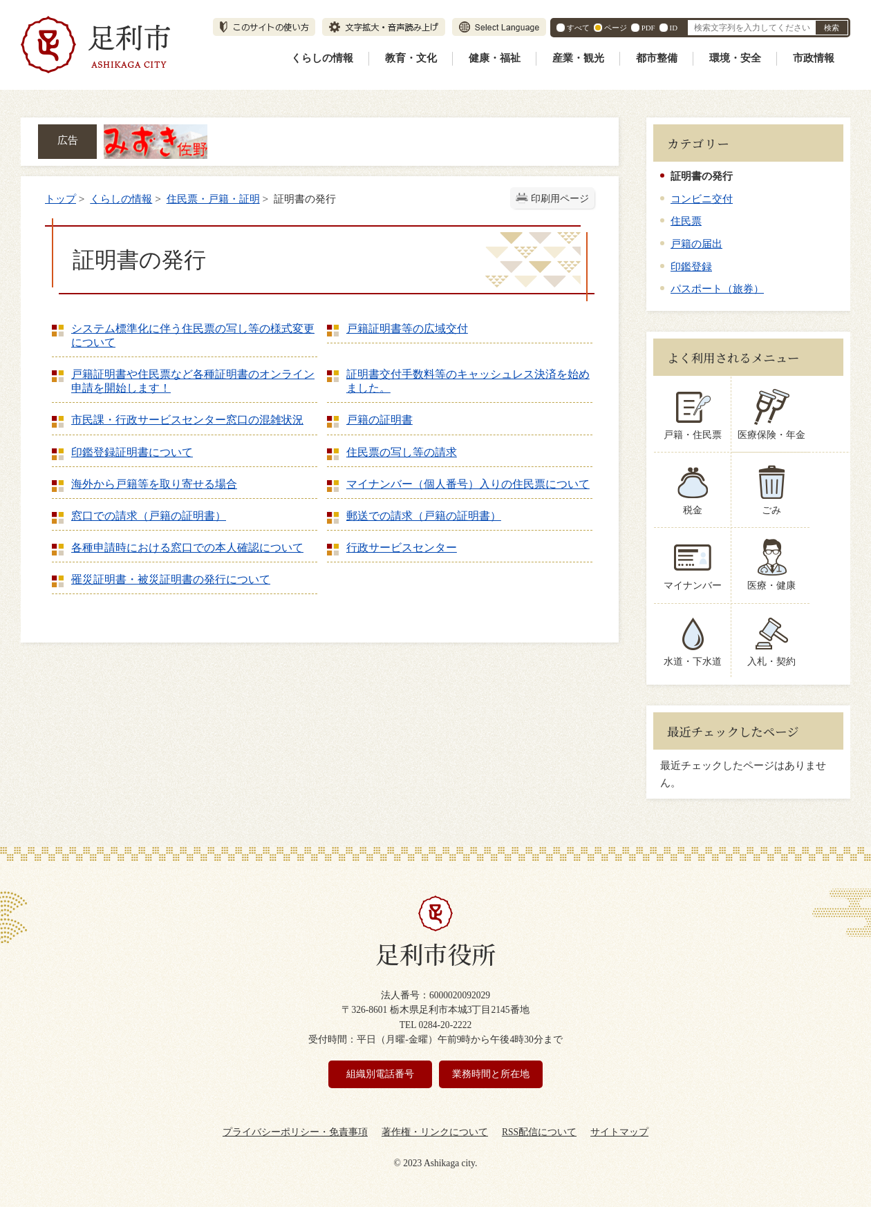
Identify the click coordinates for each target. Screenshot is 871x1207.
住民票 (686, 221)
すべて (578, 27)
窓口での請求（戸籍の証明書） (148, 516)
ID (673, 27)
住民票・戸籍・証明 (213, 199)
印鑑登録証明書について (132, 452)
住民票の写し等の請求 (401, 452)
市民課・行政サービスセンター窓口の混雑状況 (187, 420)
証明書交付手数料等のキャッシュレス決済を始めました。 (468, 381)
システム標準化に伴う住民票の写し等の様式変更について (193, 335)
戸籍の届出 (696, 243)
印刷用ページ (560, 198)
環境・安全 (735, 58)
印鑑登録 (691, 266)
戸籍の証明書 (379, 420)
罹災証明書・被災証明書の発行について (170, 579)
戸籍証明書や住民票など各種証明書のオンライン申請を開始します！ (193, 381)
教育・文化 (411, 58)
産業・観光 (578, 58)
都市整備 (656, 58)
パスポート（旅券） (717, 288)
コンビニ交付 (702, 199)
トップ (60, 199)
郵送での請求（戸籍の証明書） (423, 516)
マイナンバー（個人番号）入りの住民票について (468, 484)
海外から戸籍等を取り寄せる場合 (154, 484)
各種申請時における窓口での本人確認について (187, 547)
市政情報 (813, 58)
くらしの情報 (322, 58)
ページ (615, 27)
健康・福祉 (495, 58)
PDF (648, 27)
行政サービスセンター (401, 547)
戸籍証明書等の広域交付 (407, 328)
